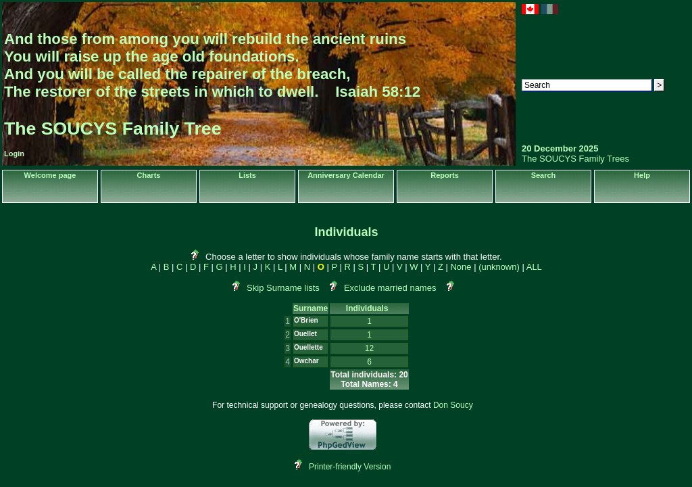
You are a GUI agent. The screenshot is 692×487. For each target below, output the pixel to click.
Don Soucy (453, 405)
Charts (149, 175)
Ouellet (305, 334)
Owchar (306, 361)
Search (543, 175)
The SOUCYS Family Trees (575, 159)
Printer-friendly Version (350, 466)
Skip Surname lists (283, 288)
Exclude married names (390, 288)
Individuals (369, 308)
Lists (247, 175)
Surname (310, 308)
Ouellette (308, 347)
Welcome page (50, 175)
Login (14, 153)
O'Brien (306, 320)
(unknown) (499, 267)
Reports (444, 175)
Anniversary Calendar (346, 175)
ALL (534, 267)
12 (369, 348)
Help (642, 175)
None (460, 267)
